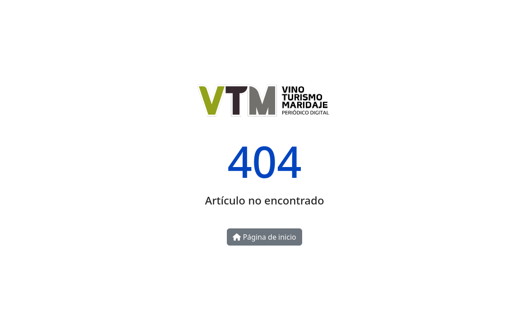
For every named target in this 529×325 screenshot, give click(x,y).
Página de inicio (264, 237)
